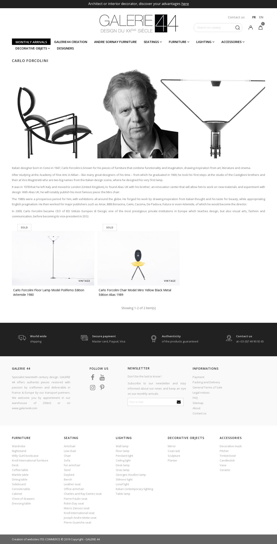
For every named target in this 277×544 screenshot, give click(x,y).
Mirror (172, 446)
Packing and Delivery (206, 382)
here (185, 3)
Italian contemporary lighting (134, 489)
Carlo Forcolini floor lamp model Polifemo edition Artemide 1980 (48, 292)
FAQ (195, 398)
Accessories (231, 42)
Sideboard (19, 484)
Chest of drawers (23, 499)
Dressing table (21, 503)
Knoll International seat (79, 513)
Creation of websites (25, 539)
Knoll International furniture (30, 460)
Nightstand (19, 451)
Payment (198, 377)
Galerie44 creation (70, 42)
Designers (65, 48)
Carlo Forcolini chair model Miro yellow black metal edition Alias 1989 (135, 292)
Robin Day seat (74, 503)
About (196, 408)
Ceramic (225, 470)
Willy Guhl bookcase (25, 456)
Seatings (151, 42)
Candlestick (227, 460)
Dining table (19, 479)
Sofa (67, 460)
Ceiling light (123, 460)
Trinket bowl (228, 456)
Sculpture (174, 456)
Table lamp (123, 494)
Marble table (20, 475)
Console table (21, 489)
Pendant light (124, 456)
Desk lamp (123, 465)
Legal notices (201, 392)
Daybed (69, 475)
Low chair (70, 451)
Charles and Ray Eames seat (82, 494)
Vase (223, 465)
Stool (67, 470)
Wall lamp (122, 446)
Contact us (199, 413)
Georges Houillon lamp (131, 475)
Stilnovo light (124, 479)
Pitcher (224, 451)
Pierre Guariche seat (77, 522)
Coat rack (174, 451)
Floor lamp (122, 451)
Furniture (177, 42)
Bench (68, 479)
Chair (67, 456)
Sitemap (198, 403)
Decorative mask (231, 446)
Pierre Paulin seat (75, 499)
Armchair (70, 446)
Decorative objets (31, 48)
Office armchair (74, 489)
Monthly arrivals (31, 42)
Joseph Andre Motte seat (80, 518)
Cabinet (17, 494)
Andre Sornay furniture (115, 42)
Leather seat (72, 484)
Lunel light (122, 484)
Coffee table (20, 470)
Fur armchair (72, 465)
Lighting (203, 42)
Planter (172, 460)
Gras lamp (122, 470)
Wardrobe (18, 446)
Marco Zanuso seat (76, 508)
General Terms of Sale (207, 387)
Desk (15, 465)
